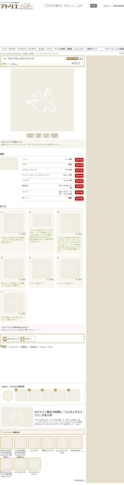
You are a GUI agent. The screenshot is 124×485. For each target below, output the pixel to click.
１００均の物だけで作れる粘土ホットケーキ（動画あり (20, 453)
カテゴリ (12, 49)
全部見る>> (81, 480)
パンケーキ (14, 347)
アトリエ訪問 (59, 49)
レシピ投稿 (119, 49)
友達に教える (10, 339)
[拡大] (23, 233)
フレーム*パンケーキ (34, 473)
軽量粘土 (34, 347)
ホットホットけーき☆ (62, 451)
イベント (49, 49)
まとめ (41, 49)
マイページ (109, 49)
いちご (43, 347)
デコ (50, 347)
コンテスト (32, 49)
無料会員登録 (118, 6)
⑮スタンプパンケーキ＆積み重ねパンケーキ (6, 474)
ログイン (107, 6)
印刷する (26, 339)
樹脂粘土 (24, 347)
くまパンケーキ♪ (20, 473)
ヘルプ (121, 53)
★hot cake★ (78, 450)
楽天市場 (79, 160)
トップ (4, 49)
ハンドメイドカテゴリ (13, 53)
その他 (25, 53)
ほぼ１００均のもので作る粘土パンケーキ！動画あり (6, 453)
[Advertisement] (62, 29)
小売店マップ (91, 49)
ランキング (21, 49)
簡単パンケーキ (48, 450)
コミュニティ (79, 49)
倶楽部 (69, 49)
